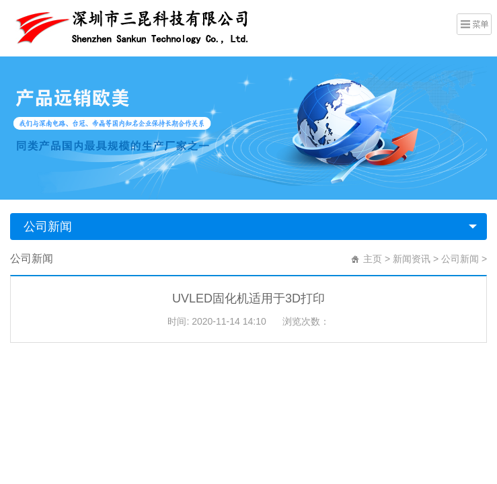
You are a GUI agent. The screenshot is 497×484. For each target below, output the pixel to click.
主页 (372, 258)
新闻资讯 (411, 258)
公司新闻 (48, 226)
